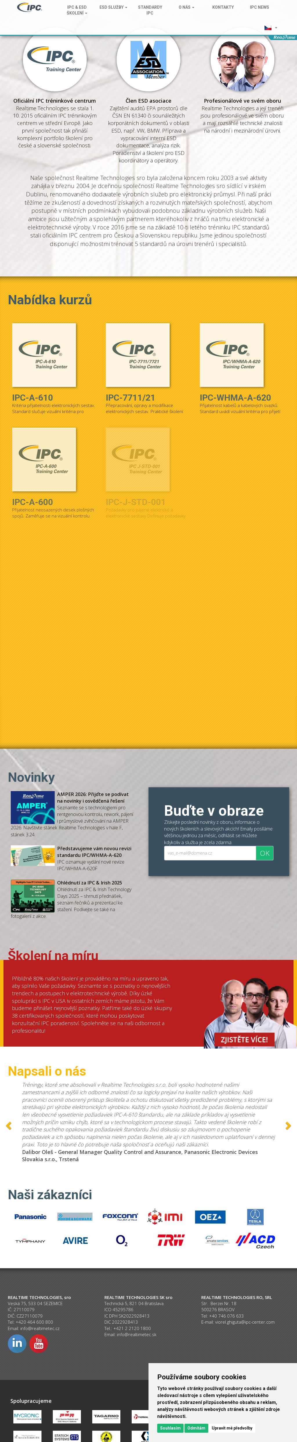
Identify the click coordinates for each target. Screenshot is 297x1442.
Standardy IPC (150, 10)
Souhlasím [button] (170, 1428)
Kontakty (223, 7)
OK (264, 853)
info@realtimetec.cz (39, 1328)
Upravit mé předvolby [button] (232, 1428)
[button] (271, 27)
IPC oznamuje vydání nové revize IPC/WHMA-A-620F (94, 858)
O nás (186, 7)
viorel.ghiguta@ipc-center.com (245, 1322)
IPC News (259, 7)
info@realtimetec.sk (136, 1334)
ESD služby (113, 7)
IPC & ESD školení (77, 10)
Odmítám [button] (196, 1428)
